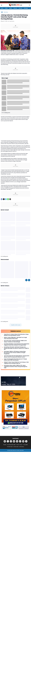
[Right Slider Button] (30, 8)
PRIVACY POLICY (19, 444)
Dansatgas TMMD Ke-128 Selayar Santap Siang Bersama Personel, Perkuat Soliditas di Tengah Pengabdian (14, 352)
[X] (4, 199)
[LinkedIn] (23, 441)
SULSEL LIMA (12, 450)
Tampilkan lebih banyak (15, 325)
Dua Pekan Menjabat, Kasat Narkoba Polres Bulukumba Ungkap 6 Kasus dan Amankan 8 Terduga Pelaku (16, 344)
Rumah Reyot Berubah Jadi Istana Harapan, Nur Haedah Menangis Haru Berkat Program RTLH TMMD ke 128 (16, 348)
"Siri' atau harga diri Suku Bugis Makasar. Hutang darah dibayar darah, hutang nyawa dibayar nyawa (16, 356)
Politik (6, 8)
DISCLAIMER (25, 444)
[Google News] (17, 441)
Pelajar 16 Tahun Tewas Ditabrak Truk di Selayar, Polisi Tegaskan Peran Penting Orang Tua (16, 363)
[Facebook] (2, 199)
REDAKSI (4, 444)
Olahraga (26, 8)
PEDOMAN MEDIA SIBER (11, 444)
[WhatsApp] (8, 199)
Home (2, 8)
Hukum (10, 8)
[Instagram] (11, 441)
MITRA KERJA (21, 446)
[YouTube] (14, 441)
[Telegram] (6, 199)
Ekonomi (15, 8)
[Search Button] (29, 5)
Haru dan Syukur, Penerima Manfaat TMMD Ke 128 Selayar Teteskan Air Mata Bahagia (15, 341)
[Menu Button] (1, 5)
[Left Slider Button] (26, 280)
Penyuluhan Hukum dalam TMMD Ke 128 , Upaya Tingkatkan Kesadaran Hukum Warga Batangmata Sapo (15, 366)
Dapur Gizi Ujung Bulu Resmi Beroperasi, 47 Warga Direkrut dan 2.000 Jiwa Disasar (15, 359)
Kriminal (20, 8)
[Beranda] (2, 12)
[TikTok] (20, 441)
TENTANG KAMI (10, 446)
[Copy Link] (10, 199)
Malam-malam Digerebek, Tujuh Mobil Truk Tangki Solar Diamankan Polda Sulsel (15, 338)
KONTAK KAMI (15, 446)
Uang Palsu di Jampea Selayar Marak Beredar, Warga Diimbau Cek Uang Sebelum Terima (16, 335)
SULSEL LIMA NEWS (20, 450)
